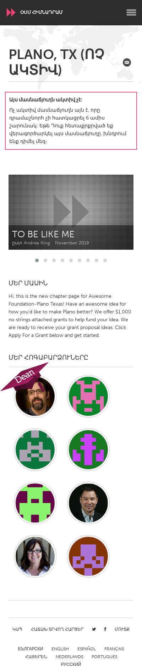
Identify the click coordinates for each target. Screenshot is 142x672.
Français (114, 648)
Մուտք (122, 629)
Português (104, 656)
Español (86, 648)
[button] (37, 260)
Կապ (17, 629)
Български (30, 648)
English (60, 648)
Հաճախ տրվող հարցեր (57, 629)
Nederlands (69, 656)
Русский (71, 664)
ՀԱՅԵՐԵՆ (36, 656)
